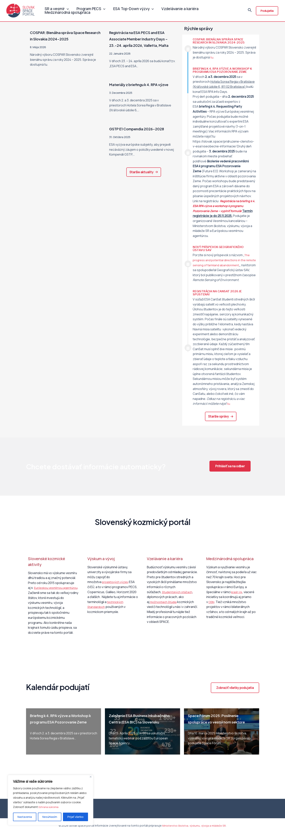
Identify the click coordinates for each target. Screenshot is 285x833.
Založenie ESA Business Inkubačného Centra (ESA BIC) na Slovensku (140, 727)
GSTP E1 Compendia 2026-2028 (142, 141)
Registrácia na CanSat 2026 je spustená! (219, 297)
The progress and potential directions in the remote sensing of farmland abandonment (223, 260)
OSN (211, 607)
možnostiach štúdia (164, 607)
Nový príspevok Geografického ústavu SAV (220, 248)
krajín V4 (237, 597)
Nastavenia (24, 817)
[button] (143, 185)
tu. (229, 408)
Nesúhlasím (49, 817)
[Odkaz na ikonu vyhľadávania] (250, 11)
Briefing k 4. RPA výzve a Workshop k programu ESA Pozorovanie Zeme (223, 70)
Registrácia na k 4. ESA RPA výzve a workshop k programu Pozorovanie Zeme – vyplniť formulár (224, 206)
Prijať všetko (75, 817)
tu (211, 57)
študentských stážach (177, 597)
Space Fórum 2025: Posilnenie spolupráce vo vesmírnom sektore (219, 727)
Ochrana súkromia (49, 807)
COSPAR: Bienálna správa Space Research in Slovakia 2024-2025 (220, 40)
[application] (66, 7)
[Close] (91, 777)
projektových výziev (116, 587)
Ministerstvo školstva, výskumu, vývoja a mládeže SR (194, 826)
